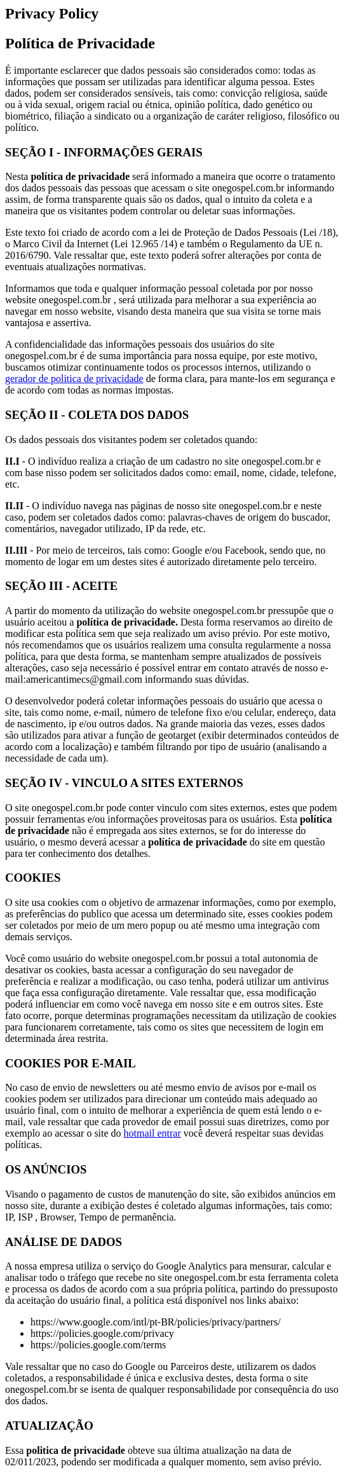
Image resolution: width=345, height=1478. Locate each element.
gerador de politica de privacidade (74, 378)
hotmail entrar (152, 1133)
